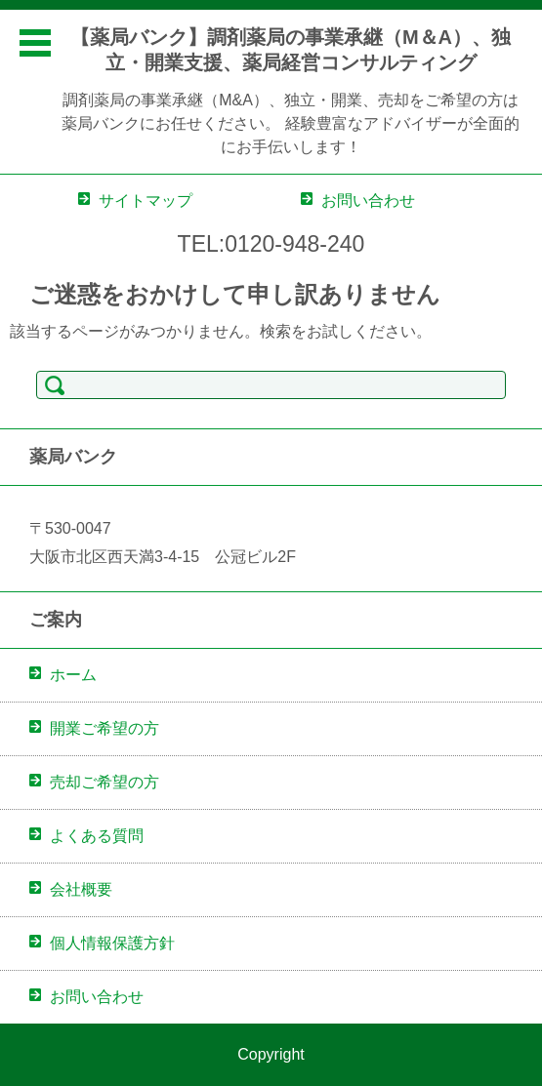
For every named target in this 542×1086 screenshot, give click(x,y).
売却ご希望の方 (104, 782)
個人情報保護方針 (112, 943)
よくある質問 (97, 835)
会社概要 (81, 889)
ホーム (73, 674)
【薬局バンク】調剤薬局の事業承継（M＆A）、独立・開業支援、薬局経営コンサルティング (290, 49)
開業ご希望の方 (104, 728)
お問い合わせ (97, 996)
